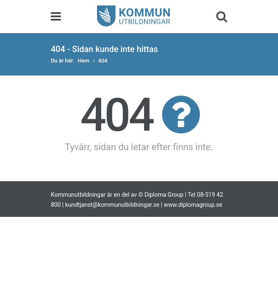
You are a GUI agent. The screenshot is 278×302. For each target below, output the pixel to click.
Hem (83, 60)
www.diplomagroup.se (193, 204)
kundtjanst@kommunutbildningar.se (112, 204)
